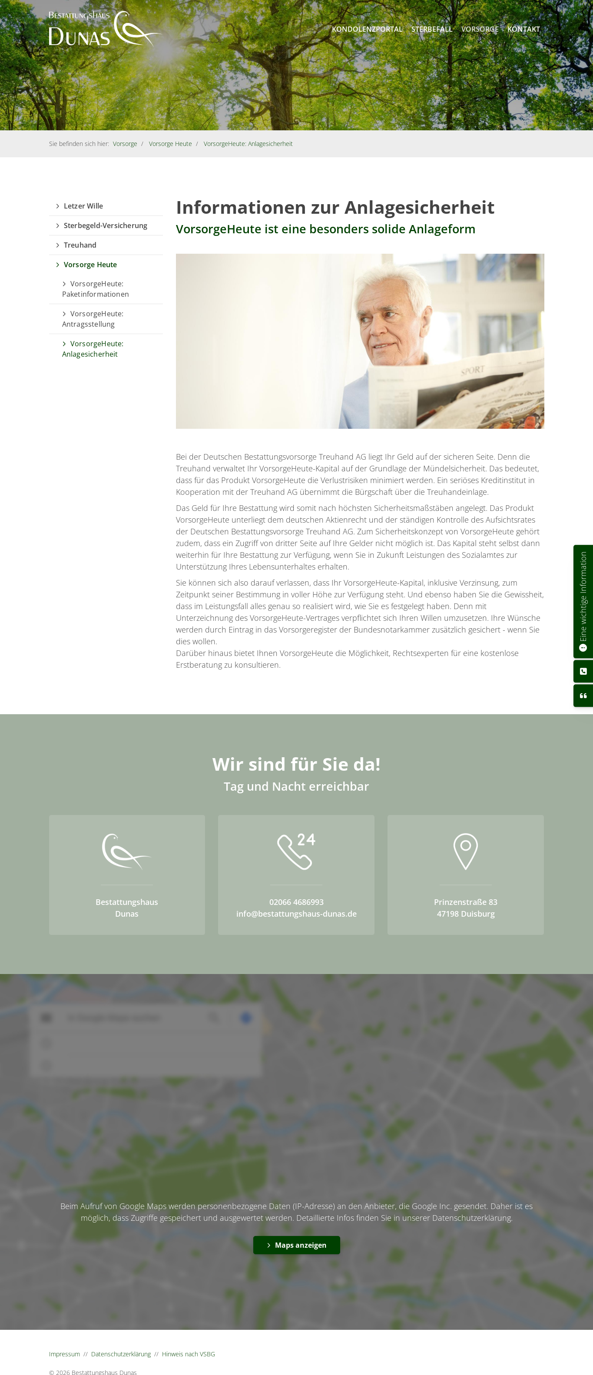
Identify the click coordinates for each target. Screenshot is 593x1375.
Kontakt (523, 29)
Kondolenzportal (367, 29)
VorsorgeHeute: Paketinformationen (95, 289)
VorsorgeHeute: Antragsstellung (93, 319)
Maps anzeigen (301, 1245)
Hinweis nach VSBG (188, 1354)
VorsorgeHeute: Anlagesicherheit (248, 143)
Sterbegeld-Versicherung (106, 225)
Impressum (64, 1354)
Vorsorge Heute (170, 143)
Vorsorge (480, 29)
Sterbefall (432, 29)
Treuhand (80, 245)
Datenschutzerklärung (121, 1354)
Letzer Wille (83, 206)
